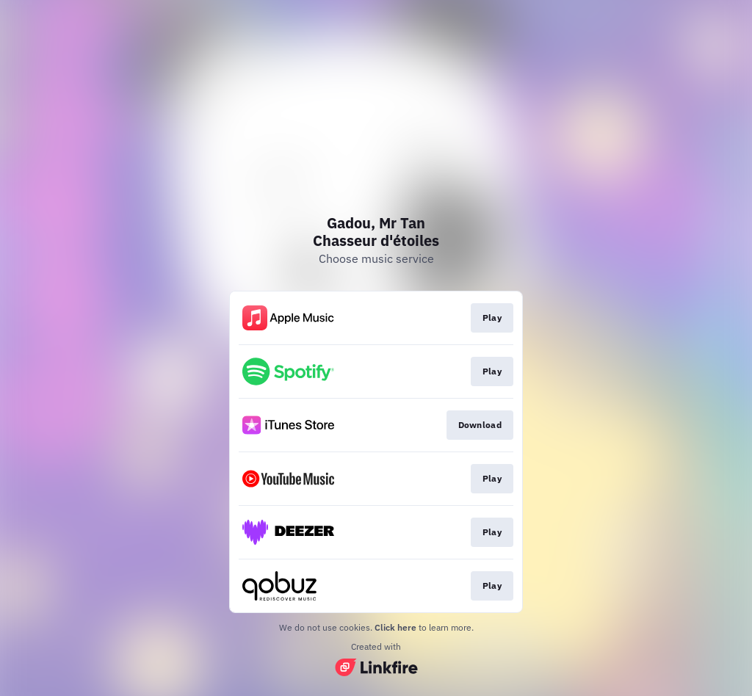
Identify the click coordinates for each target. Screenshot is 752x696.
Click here (395, 627)
